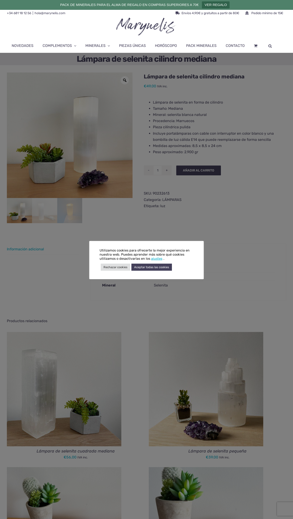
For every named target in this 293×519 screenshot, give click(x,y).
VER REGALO (216, 5)
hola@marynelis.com (50, 13)
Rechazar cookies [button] (115, 267)
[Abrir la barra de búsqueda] (270, 46)
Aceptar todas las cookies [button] (151, 267)
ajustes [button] (156, 259)
